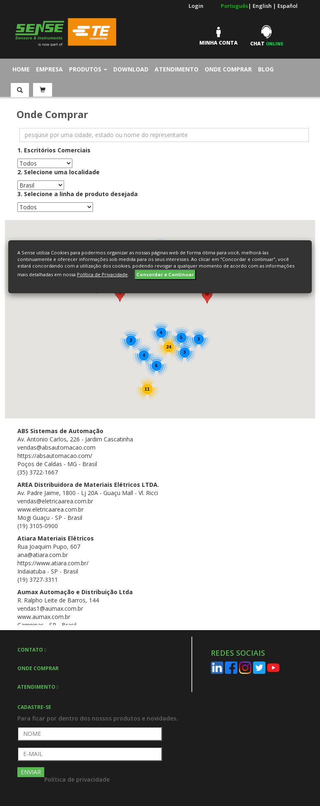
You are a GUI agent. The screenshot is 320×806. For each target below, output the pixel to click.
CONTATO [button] (31, 649)
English (263, 5)
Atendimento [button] (176, 69)
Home (23, 69)
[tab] (104, 649)
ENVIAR (31, 772)
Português (234, 5)
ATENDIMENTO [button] (37, 686)
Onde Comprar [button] (228, 69)
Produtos (88, 69)
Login (196, 5)
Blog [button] (266, 69)
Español (287, 5)
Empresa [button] (49, 69)
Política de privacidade (77, 779)
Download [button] (130, 69)
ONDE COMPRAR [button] (38, 668)
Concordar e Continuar (165, 274)
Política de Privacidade (102, 274)
